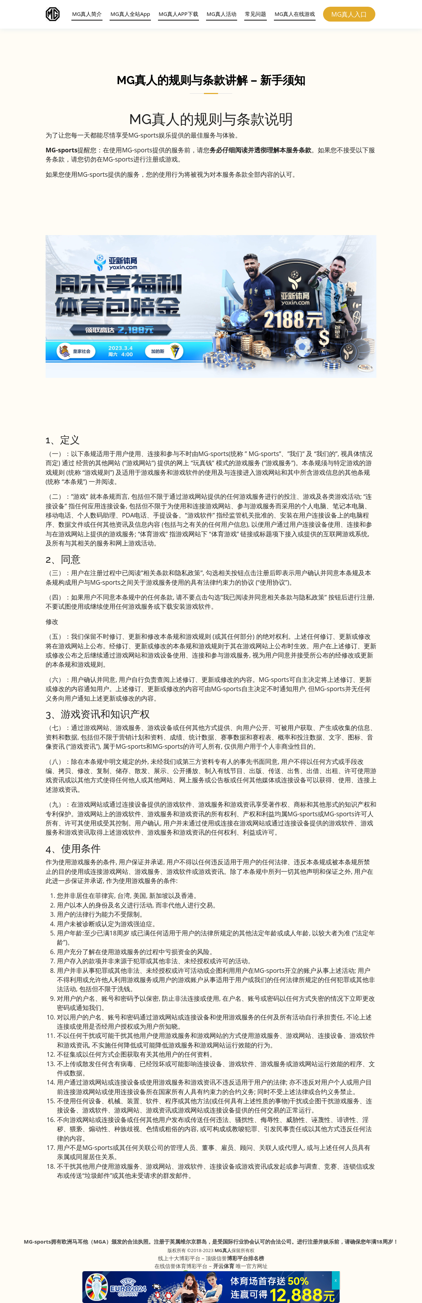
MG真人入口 (350, 14)
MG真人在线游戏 (293, 13)
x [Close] (336, 1280)
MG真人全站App (128, 13)
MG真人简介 (85, 13)
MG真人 (223, 1250)
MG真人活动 (220, 13)
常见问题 (253, 13)
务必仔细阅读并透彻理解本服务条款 (260, 150)
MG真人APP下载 (177, 13)
